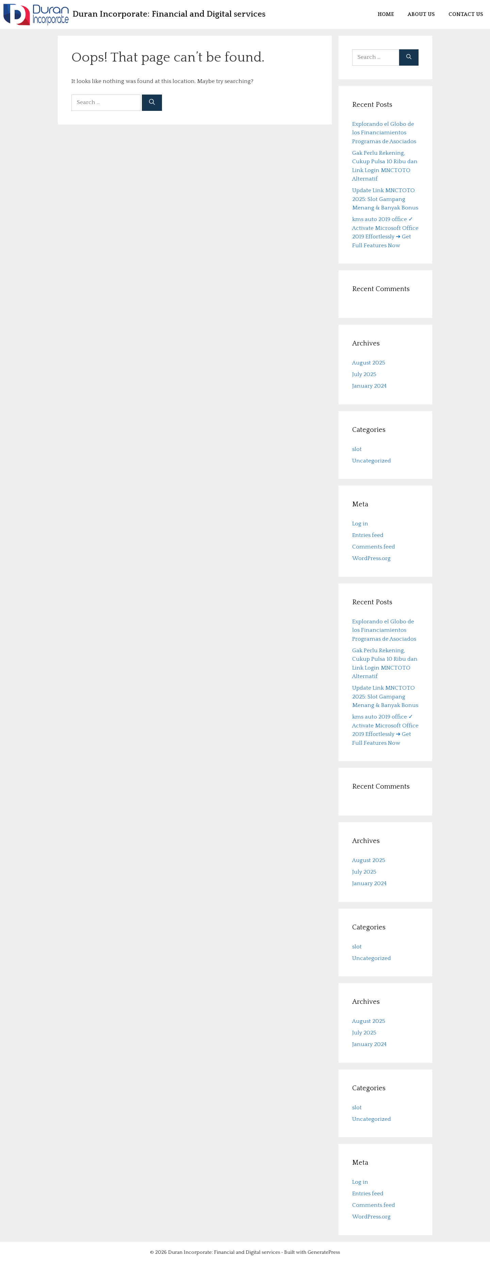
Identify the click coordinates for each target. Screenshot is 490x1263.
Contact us (465, 14)
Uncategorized (371, 461)
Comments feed (373, 547)
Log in (360, 524)
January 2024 (369, 386)
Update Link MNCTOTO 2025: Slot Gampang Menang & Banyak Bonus (385, 199)
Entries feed (367, 535)
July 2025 (364, 374)
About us (421, 14)
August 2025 (368, 363)
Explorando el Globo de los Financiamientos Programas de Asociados (384, 133)
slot (357, 449)
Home (386, 14)
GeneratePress (324, 1252)
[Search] (152, 103)
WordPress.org (371, 558)
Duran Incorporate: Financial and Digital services (168, 14)
